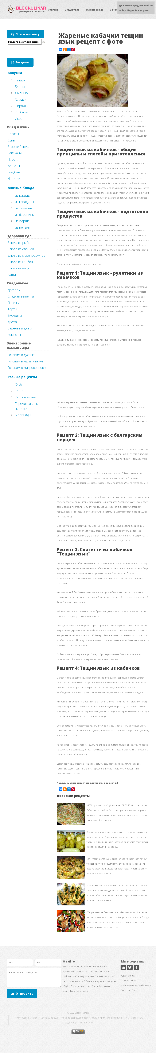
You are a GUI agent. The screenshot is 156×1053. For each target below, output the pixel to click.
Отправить (24, 993)
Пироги (13, 159)
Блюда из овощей (21, 249)
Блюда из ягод (18, 268)
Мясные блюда (94, 9)
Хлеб (18, 384)
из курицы (22, 195)
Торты (12, 309)
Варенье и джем (20, 328)
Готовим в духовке (21, 354)
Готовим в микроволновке (27, 367)
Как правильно (26, 397)
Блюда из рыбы (19, 242)
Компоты (14, 334)
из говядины (24, 201)
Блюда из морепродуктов (26, 255)
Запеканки (15, 153)
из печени (22, 227)
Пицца (20, 80)
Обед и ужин (72, 9)
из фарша (22, 221)
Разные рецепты (22, 377)
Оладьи (21, 99)
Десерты (14, 290)
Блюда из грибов (20, 261)
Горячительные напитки (27, 406)
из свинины (23, 208)
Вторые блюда (18, 146)
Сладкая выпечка (21, 296)
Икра (18, 118)
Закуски (53, 9)
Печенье (14, 302)
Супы (11, 140)
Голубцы (14, 172)
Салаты (13, 134)
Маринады (23, 415)
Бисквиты (15, 315)
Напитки (14, 178)
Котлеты (14, 165)
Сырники (22, 93)
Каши (12, 274)
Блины (20, 86)
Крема (12, 321)
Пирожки (21, 105)
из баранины (25, 214)
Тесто (19, 390)
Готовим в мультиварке (25, 361)
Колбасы (21, 112)
